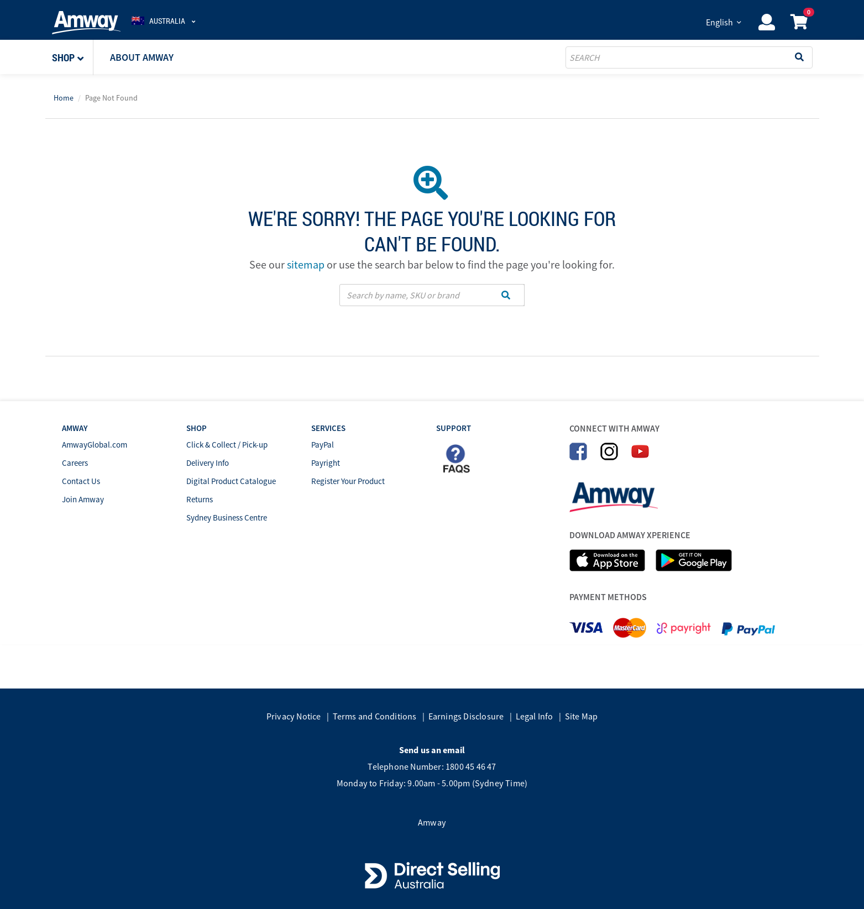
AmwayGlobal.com (94, 444)
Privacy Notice (293, 716)
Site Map (581, 716)
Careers (75, 463)
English (719, 22)
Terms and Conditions (375, 716)
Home (64, 98)
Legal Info (534, 716)
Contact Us (81, 481)
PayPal (322, 444)
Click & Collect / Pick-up (227, 444)
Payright (325, 463)
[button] (72, 57)
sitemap (305, 264)
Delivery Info (207, 463)
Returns (199, 499)
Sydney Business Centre (226, 517)
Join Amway (83, 499)
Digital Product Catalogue (231, 481)
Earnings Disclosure (466, 716)
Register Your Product (348, 481)
